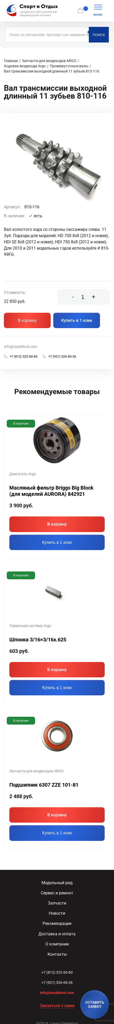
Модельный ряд (57, 882)
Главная (11, 61)
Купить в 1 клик (76, 320)
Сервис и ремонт (57, 892)
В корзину (27, 320)
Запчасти (57, 903)
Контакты (57, 954)
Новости (57, 913)
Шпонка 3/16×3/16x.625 (37, 639)
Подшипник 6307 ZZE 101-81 (43, 785)
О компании (57, 944)
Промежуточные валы (69, 66)
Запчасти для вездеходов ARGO (49, 61)
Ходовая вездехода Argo (25, 66)
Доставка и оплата (57, 933)
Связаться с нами (57, 1005)
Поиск (99, 35)
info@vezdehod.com (20, 347)
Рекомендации (57, 923)
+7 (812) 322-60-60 (57, 972)
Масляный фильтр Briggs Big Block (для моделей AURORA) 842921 (51, 491)
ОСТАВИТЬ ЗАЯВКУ (94, 1004)
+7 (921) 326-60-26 (57, 982)
